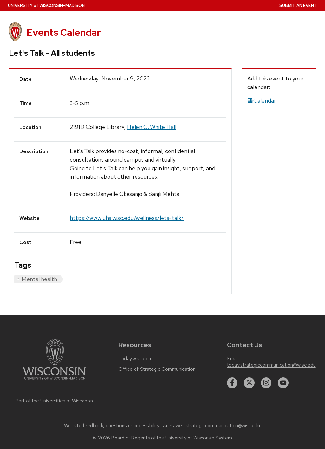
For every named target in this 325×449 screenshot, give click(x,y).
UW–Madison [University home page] (46, 5)
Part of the (54, 401)
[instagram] (266, 382)
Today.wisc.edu (134, 359)
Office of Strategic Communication (157, 369)
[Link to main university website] (54, 380)
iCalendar (261, 100)
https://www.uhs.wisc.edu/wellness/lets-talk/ (127, 217)
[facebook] (232, 382)
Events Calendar (64, 32)
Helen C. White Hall (151, 127)
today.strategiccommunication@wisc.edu (271, 365)
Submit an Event (298, 5)
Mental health (39, 279)
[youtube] (283, 382)
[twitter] (249, 382)
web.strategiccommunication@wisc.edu (218, 425)
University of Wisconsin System (198, 438)
